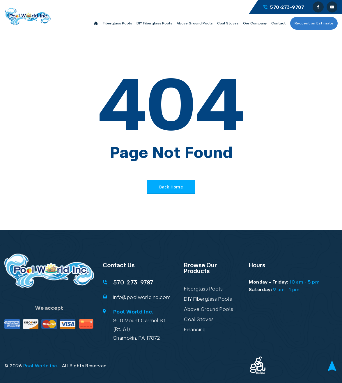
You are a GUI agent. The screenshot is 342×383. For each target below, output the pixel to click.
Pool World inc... (42, 365)
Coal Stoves (199, 319)
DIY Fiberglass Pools (208, 299)
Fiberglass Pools (203, 288)
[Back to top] (332, 366)
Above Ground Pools (208, 309)
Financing (195, 329)
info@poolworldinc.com (142, 297)
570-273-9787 (283, 7)
